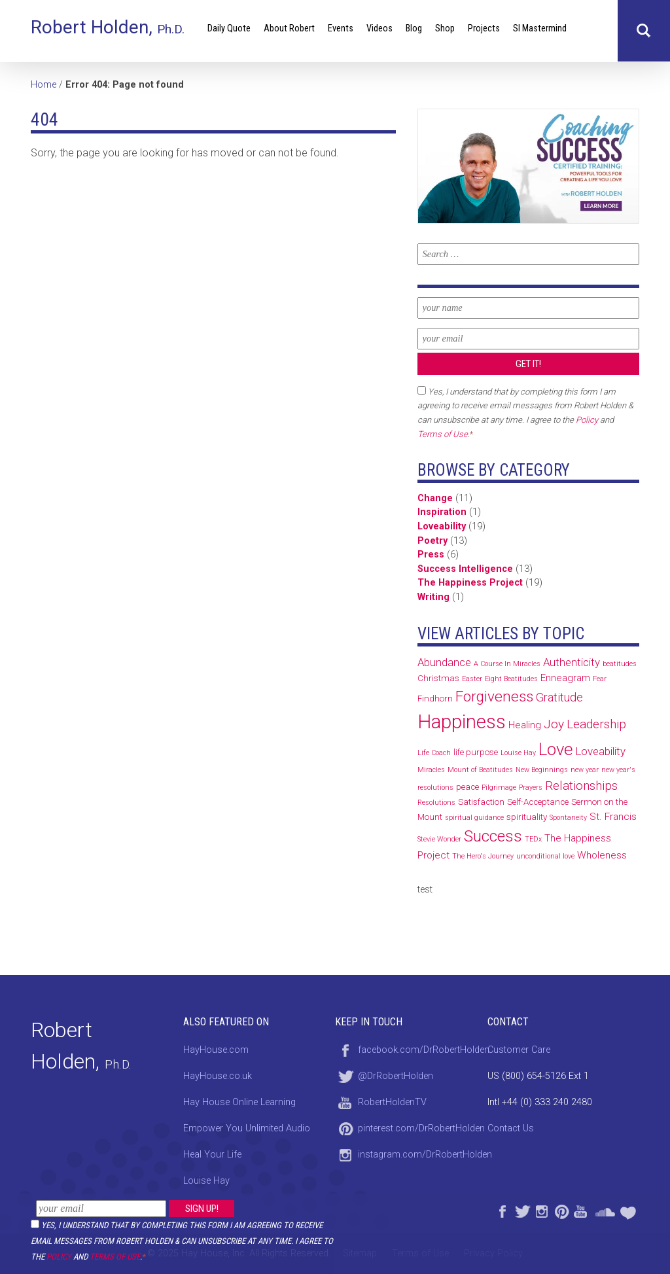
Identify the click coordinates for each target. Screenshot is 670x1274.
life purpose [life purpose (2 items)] (475, 752)
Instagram (541, 1210)
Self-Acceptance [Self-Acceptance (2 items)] (538, 802)
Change (435, 498)
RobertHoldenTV (392, 1102)
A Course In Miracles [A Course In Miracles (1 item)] (507, 664)
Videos (379, 28)
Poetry (432, 540)
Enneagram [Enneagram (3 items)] (565, 678)
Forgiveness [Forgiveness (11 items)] (494, 696)
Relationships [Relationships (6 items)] (581, 785)
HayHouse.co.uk (217, 1076)
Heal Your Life (629, 1210)
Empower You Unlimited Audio (246, 1128)
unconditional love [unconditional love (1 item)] (545, 856)
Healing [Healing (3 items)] (524, 725)
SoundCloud (605, 1210)
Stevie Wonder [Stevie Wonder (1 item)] (439, 839)
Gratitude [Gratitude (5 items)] (559, 697)
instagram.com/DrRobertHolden (425, 1154)
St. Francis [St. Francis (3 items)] (613, 817)
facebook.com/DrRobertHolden (423, 1049)
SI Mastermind (540, 28)
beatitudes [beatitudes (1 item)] (620, 664)
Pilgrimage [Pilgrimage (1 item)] (499, 787)
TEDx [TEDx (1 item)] (533, 839)
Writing (433, 597)
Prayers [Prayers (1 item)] (530, 787)
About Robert (289, 28)
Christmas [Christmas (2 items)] (438, 678)
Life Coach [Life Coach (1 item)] (434, 753)
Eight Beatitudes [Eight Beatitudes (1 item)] (511, 679)
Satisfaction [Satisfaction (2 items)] (481, 802)
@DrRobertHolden (395, 1076)
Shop (445, 28)
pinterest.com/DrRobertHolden (421, 1128)
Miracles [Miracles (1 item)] (431, 770)
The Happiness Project (470, 582)
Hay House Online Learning (239, 1102)
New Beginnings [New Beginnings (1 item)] (542, 770)
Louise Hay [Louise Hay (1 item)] (518, 753)
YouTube (580, 1210)
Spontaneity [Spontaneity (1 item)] (568, 817)
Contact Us (510, 1128)
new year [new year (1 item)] (585, 770)
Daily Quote (229, 28)
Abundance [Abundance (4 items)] (444, 662)
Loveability (441, 526)
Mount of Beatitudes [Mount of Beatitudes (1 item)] (480, 770)
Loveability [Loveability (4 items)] (601, 751)
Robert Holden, (108, 27)
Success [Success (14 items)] (493, 836)
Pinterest (561, 1210)
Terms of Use (115, 1257)
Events (340, 28)
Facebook (502, 1210)
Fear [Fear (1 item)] (600, 679)
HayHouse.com (216, 1049)
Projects (484, 28)
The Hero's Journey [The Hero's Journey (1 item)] (483, 856)
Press (430, 554)
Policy (58, 1257)
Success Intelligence (465, 569)
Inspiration (442, 512)
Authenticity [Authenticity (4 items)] (571, 662)
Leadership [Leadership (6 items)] (596, 724)
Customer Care (518, 1049)
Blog (414, 28)
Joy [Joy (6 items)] (554, 724)
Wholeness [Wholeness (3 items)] (602, 855)
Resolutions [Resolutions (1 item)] (436, 802)
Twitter (521, 1210)
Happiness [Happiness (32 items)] (461, 722)
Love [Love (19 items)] (555, 749)
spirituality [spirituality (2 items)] (526, 817)
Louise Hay (206, 1180)
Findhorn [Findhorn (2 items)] (435, 698)
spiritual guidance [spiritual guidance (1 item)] (474, 817)
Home (43, 84)
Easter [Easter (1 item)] (472, 679)
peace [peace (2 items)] (467, 787)
